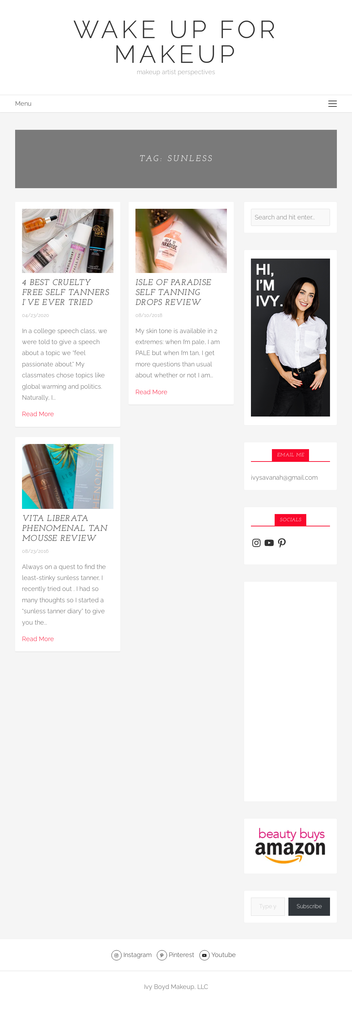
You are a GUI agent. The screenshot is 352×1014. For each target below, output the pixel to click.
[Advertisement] (290, 692)
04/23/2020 (35, 315)
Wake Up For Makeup (176, 42)
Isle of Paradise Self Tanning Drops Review (173, 293)
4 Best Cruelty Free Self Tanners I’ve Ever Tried (65, 293)
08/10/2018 (148, 315)
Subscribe (309, 906)
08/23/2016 (35, 551)
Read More (38, 414)
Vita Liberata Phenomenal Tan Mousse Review (65, 529)
